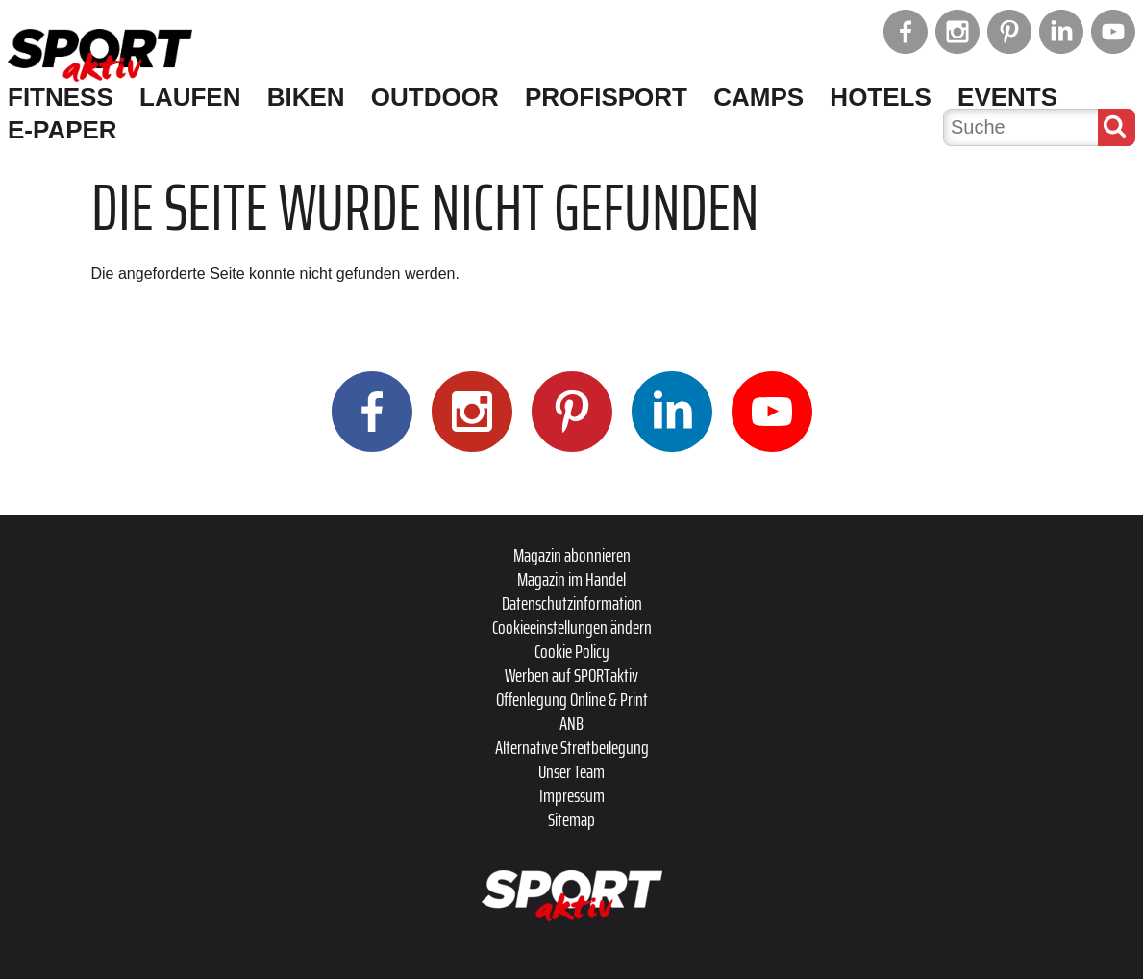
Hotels (880, 97)
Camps (758, 97)
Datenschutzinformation (572, 603)
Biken (306, 97)
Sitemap (571, 819)
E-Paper (62, 129)
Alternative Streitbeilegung (572, 747)
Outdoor (435, 97)
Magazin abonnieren (572, 555)
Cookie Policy (571, 651)
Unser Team (571, 771)
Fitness (60, 97)
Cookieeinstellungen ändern (572, 627)
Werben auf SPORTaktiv (571, 675)
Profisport (606, 97)
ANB (571, 723)
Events (1007, 97)
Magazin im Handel (571, 579)
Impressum (572, 795)
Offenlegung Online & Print (572, 699)
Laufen (189, 97)
